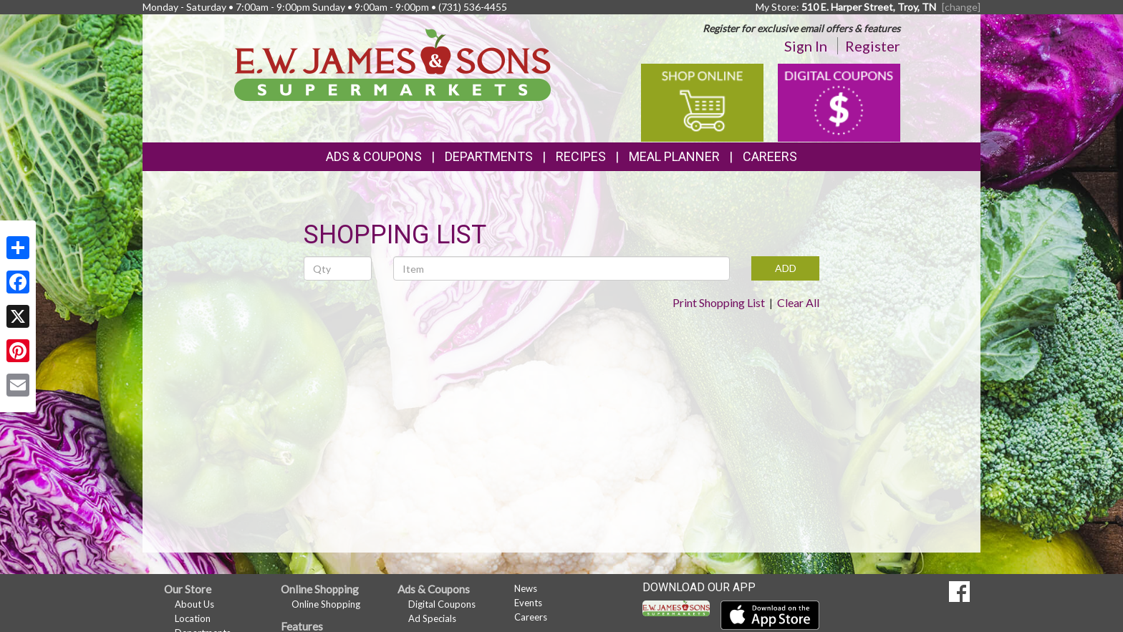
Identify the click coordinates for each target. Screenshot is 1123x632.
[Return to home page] (392, 63)
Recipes (581, 156)
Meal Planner (674, 156)
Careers (770, 156)
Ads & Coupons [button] (374, 156)
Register (872, 45)
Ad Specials (432, 618)
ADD (785, 268)
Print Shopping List (719, 302)
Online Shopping (325, 604)
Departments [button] (489, 156)
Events (528, 602)
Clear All (798, 302)
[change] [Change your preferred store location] (961, 7)
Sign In (805, 45)
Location (193, 618)
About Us (194, 604)
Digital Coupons (442, 604)
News (525, 588)
